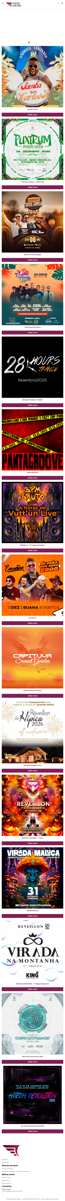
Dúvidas (4, 1160)
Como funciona (7, 1168)
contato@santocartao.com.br (12, 1191)
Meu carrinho (6, 1183)
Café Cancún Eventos (33, 327)
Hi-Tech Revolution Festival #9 (32, 1126)
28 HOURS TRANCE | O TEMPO (32, 400)
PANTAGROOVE (32, 472)
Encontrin (32, 618)
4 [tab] (36, 42)
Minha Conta (6, 1177)
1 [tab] (29, 42)
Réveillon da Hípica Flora (33, 765)
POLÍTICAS (5, 1162)
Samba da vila (32, 109)
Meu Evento (6, 1180)
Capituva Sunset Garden (32, 690)
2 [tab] (31, 42)
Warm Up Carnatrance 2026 (32, 1056)
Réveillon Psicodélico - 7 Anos (32, 838)
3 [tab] (33, 42)
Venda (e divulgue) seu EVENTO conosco (16, 1171)
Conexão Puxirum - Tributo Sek (32, 182)
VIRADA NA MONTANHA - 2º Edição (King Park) (32, 984)
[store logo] (13, 4)
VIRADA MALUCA (32, 911)
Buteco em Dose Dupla (32, 255)
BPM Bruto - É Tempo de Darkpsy (32, 545)
